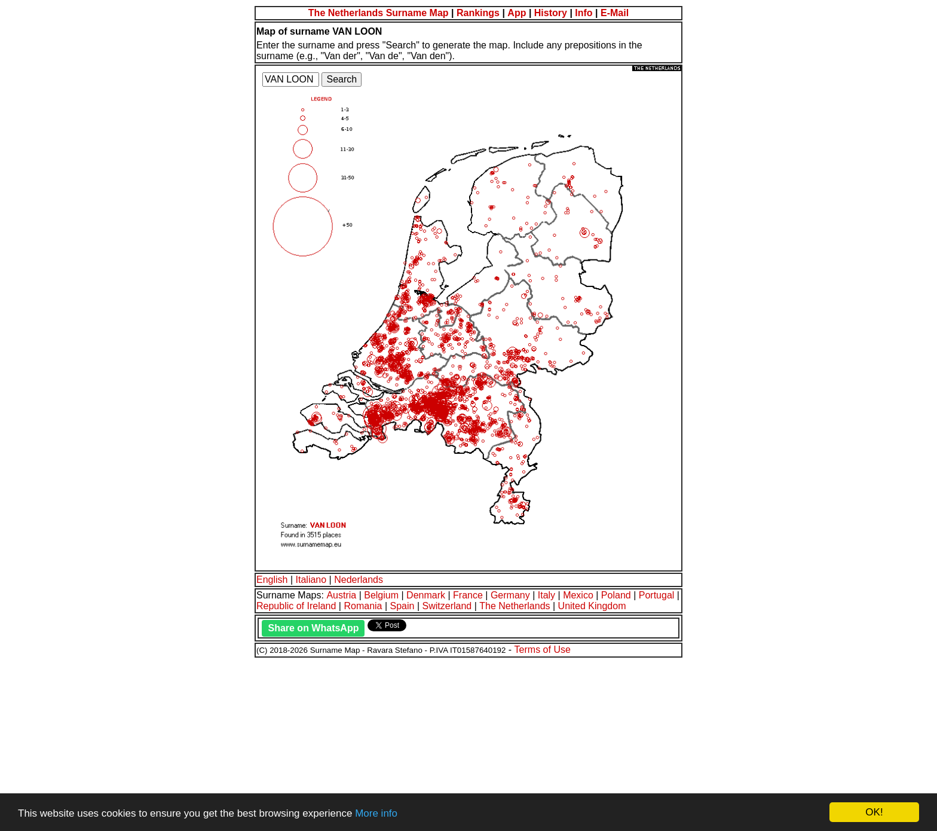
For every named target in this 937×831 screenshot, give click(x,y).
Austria (341, 595)
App (516, 13)
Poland (616, 595)
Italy (546, 595)
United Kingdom (592, 606)
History (550, 13)
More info (376, 813)
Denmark (425, 595)
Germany (510, 595)
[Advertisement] (363, 742)
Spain (402, 606)
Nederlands (358, 580)
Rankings (478, 13)
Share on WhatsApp (313, 628)
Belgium (381, 595)
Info (583, 13)
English (271, 580)
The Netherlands (514, 606)
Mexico (578, 595)
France (468, 595)
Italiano (311, 580)
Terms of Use (543, 649)
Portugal (657, 595)
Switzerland (447, 606)
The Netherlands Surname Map (378, 13)
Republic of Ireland (296, 606)
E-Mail (615, 13)
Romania (363, 606)
